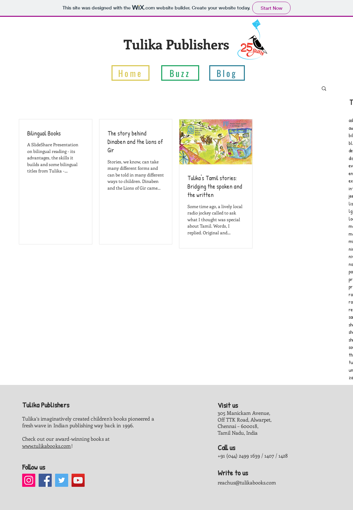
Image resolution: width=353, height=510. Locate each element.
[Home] (130, 73)
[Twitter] (61, 480)
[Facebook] (45, 480)
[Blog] (227, 73)
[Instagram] (28, 480)
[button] (324, 88)
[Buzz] (180, 73)
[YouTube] (78, 480)
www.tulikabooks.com (46, 445)
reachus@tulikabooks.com (247, 482)
